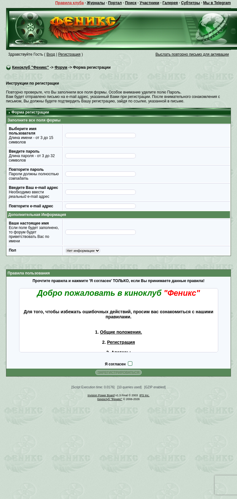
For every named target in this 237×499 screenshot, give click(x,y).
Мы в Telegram (217, 3)
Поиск (130, 3)
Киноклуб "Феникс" (30, 67)
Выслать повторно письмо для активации (192, 54)
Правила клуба (69, 3)
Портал (115, 3)
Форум (60, 67)
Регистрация (69, 54)
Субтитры (190, 3)
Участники (149, 3)
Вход (50, 54)
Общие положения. (121, 332)
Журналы (96, 3)
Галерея (170, 3)
